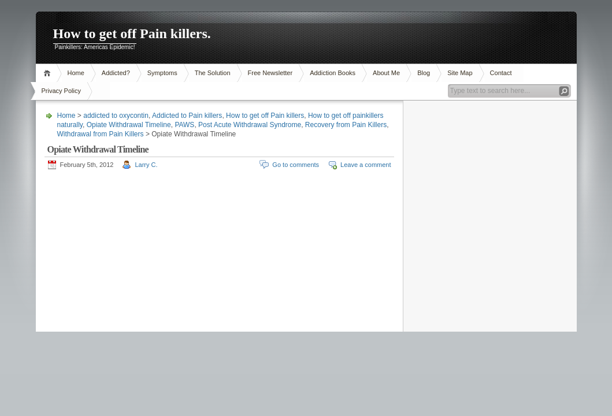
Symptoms (162, 72)
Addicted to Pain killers (187, 116)
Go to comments (295, 164)
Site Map (459, 72)
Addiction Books (332, 72)
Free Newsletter (270, 72)
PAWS (184, 125)
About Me (386, 72)
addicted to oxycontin (116, 116)
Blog (423, 72)
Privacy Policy (61, 90)
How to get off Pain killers (265, 116)
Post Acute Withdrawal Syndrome (249, 125)
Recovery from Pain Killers (346, 125)
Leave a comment (365, 164)
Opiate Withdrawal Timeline (129, 125)
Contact (501, 72)
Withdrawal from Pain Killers (100, 134)
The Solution (213, 72)
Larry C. (146, 164)
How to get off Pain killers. (132, 33)
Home (49, 73)
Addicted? (116, 72)
